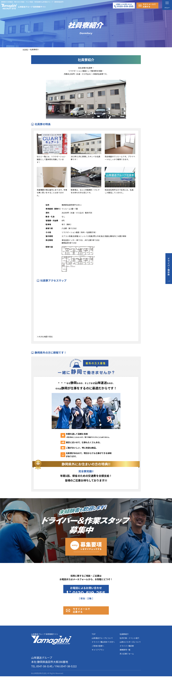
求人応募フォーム (127, 661)
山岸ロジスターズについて (130, 649)
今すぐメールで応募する (149, 5)
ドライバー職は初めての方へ (103, 649)
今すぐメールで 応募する (88, 616)
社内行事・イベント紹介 (129, 645)
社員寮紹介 (124, 641)
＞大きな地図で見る (45, 336)
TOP (93, 641)
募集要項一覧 (125, 657)
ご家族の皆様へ (98, 653)
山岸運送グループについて (102, 645)
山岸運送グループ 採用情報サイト (51, 646)
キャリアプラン (98, 657)
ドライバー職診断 (127, 653)
